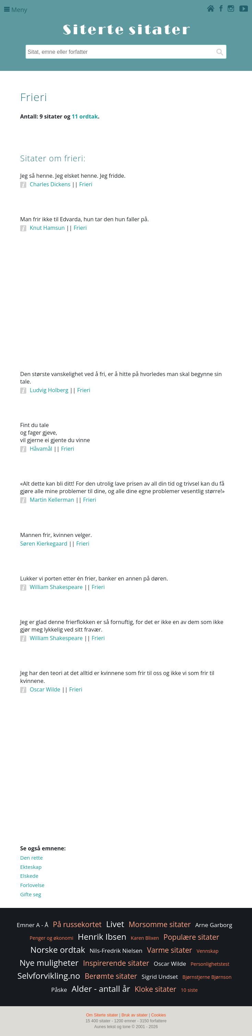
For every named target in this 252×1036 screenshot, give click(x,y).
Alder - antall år (101, 988)
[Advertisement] (126, 311)
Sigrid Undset (160, 977)
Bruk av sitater (134, 1015)
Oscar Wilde (45, 689)
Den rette (31, 857)
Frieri (85, 184)
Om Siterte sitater (102, 1015)
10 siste (189, 990)
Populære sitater (191, 937)
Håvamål (41, 448)
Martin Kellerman (52, 499)
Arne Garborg (213, 925)
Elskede (29, 875)
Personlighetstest (210, 964)
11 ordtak (85, 116)
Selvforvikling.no (48, 975)
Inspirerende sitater (116, 963)
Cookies (158, 1015)
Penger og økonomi (51, 938)
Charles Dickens (50, 184)
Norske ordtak (58, 949)
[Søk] (219, 52)
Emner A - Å (32, 925)
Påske (59, 990)
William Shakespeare (56, 587)
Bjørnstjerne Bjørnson (206, 977)
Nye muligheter (49, 962)
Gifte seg (30, 894)
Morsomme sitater (160, 924)
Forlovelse (32, 885)
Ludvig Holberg (49, 390)
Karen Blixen (145, 938)
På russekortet (77, 924)
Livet (115, 923)
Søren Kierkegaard (43, 543)
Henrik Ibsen (102, 936)
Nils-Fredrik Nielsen (115, 950)
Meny (15, 9)
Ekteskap (31, 866)
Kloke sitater (155, 989)
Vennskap (208, 951)
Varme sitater (169, 950)
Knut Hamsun (47, 228)
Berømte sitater (111, 976)
